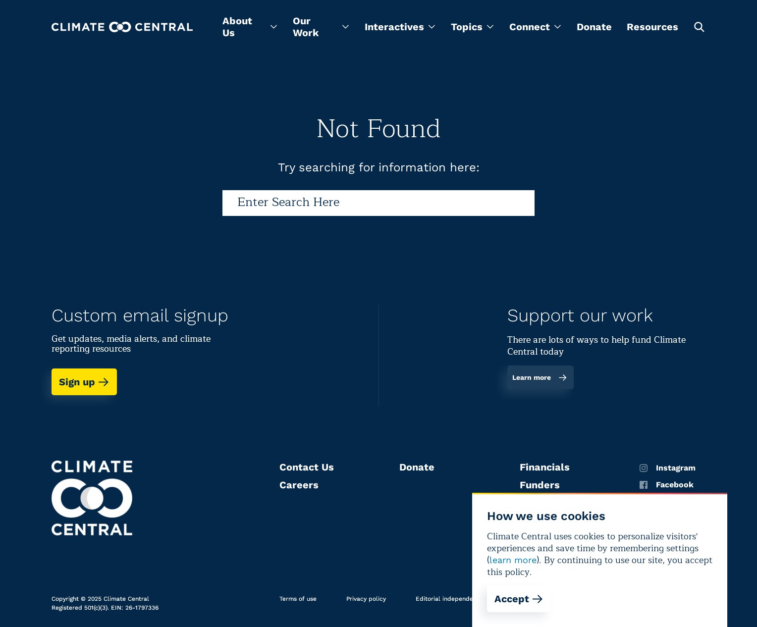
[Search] (378, 203)
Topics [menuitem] (472, 27)
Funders (540, 485)
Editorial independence (450, 598)
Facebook (667, 484)
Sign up (84, 382)
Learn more (539, 377)
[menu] (249, 26)
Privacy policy (366, 598)
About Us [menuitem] (249, 27)
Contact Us (306, 467)
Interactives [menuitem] (400, 27)
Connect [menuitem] (535, 27)
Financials (545, 467)
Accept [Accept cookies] (518, 599)
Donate (594, 27)
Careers (299, 485)
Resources (652, 27)
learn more (513, 560)
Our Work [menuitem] (321, 27)
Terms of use (298, 598)
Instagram (668, 468)
